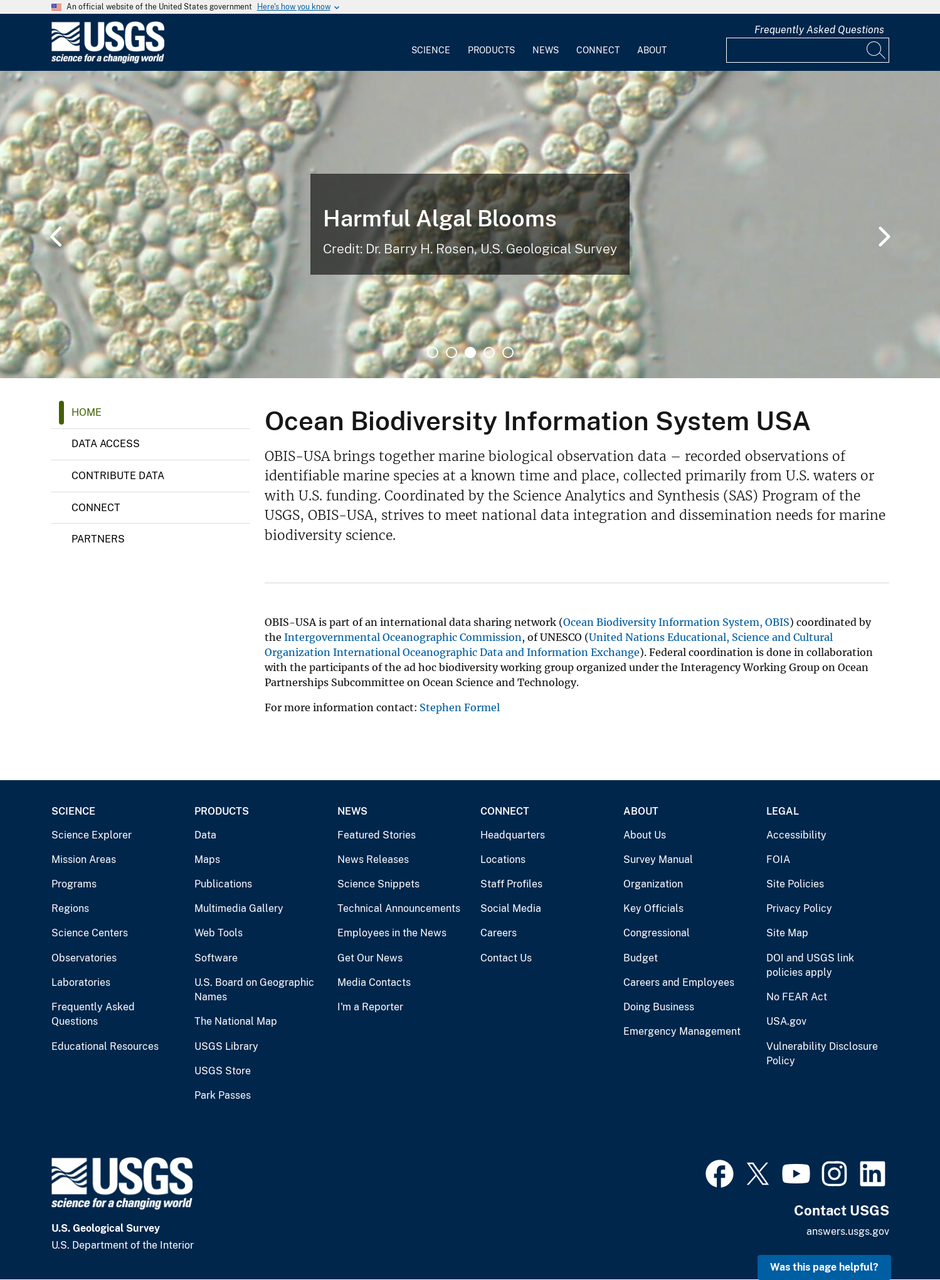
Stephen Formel (460, 707)
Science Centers (89, 933)
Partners (98, 539)
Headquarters (512, 835)
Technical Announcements (398, 908)
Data (205, 835)
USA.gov (786, 1021)
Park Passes (222, 1095)
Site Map (787, 933)
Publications (223, 884)
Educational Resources (105, 1046)
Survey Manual (658, 859)
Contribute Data (117, 476)
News (545, 50)
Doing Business (658, 1007)
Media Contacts (374, 982)
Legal (782, 811)
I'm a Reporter (370, 1007)
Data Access (105, 444)
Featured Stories (376, 835)
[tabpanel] (470, 224)
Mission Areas (83, 859)
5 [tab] (508, 352)
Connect (598, 50)
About (652, 50)
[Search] (876, 50)
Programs (74, 884)
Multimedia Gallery (238, 908)
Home (86, 412)
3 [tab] (470, 352)
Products (491, 50)
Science (430, 50)
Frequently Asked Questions (819, 30)
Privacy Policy (799, 908)
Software (216, 958)
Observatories (84, 958)
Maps (207, 859)
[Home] (107, 60)
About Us (644, 835)
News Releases (373, 859)
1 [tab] (432, 352)
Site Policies (795, 884)
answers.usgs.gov (847, 1231)
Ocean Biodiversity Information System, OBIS (676, 622)
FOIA (778, 859)
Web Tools (218, 933)
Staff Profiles (511, 884)
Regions (70, 908)
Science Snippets (378, 884)
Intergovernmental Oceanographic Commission (403, 637)
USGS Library (226, 1046)
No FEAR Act (796, 997)
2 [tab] (451, 352)
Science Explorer (91, 835)
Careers (498, 933)
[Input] (807, 50)
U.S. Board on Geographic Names (254, 989)
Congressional (656, 933)
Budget (640, 958)
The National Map (235, 1021)
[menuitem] (431, 42)
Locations (502, 859)
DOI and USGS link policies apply (810, 965)
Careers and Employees (678, 982)
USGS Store (222, 1071)
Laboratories (80, 982)
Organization (653, 884)
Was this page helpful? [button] (824, 1267)
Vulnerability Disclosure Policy (822, 1053)
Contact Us (506, 958)
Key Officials (653, 908)
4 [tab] (489, 352)
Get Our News (370, 958)
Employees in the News (391, 933)
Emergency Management (682, 1031)
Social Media (510, 908)
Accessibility (796, 835)
